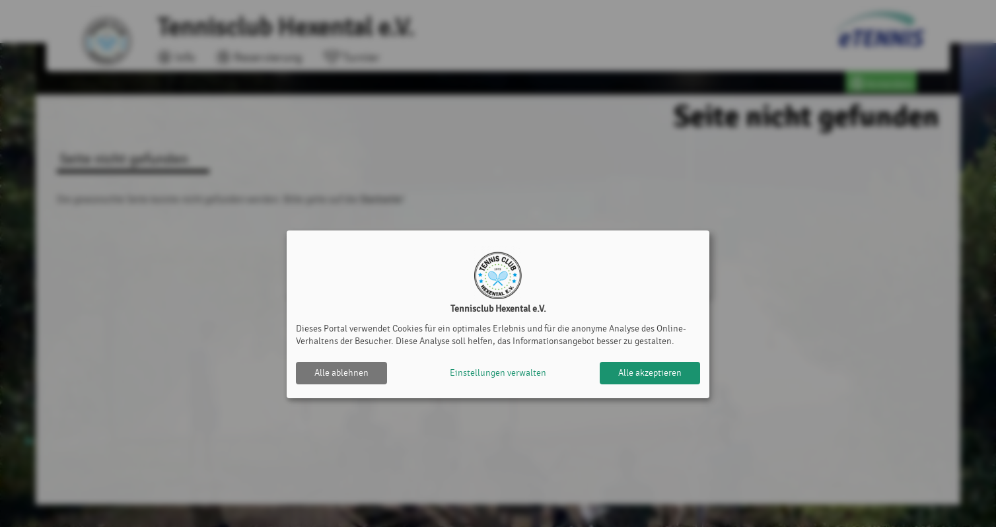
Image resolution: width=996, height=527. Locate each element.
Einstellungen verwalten (498, 373)
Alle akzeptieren (650, 373)
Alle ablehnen (341, 373)
